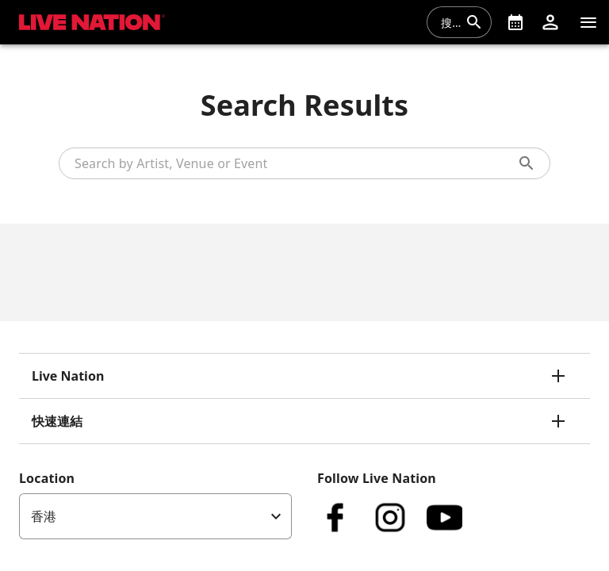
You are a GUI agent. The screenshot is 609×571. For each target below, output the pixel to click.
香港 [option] (43, 516)
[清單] (588, 22)
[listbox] (155, 516)
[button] (550, 22)
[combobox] (450, 22)
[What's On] (515, 22)
